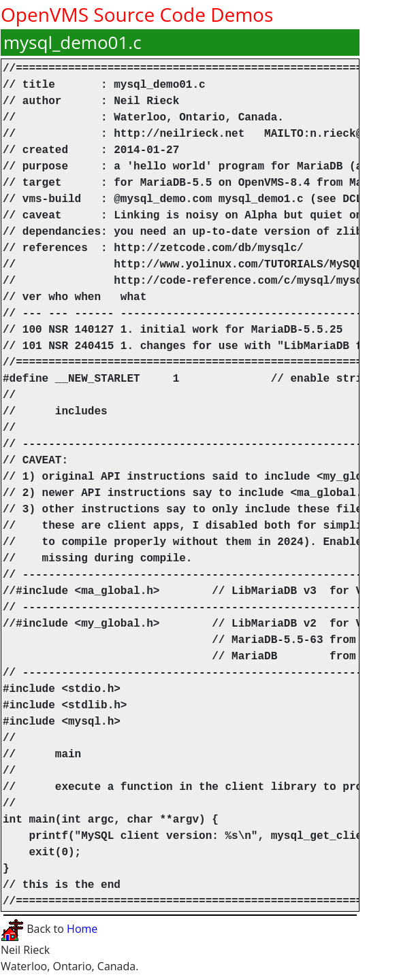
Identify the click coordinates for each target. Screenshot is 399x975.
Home (82, 928)
